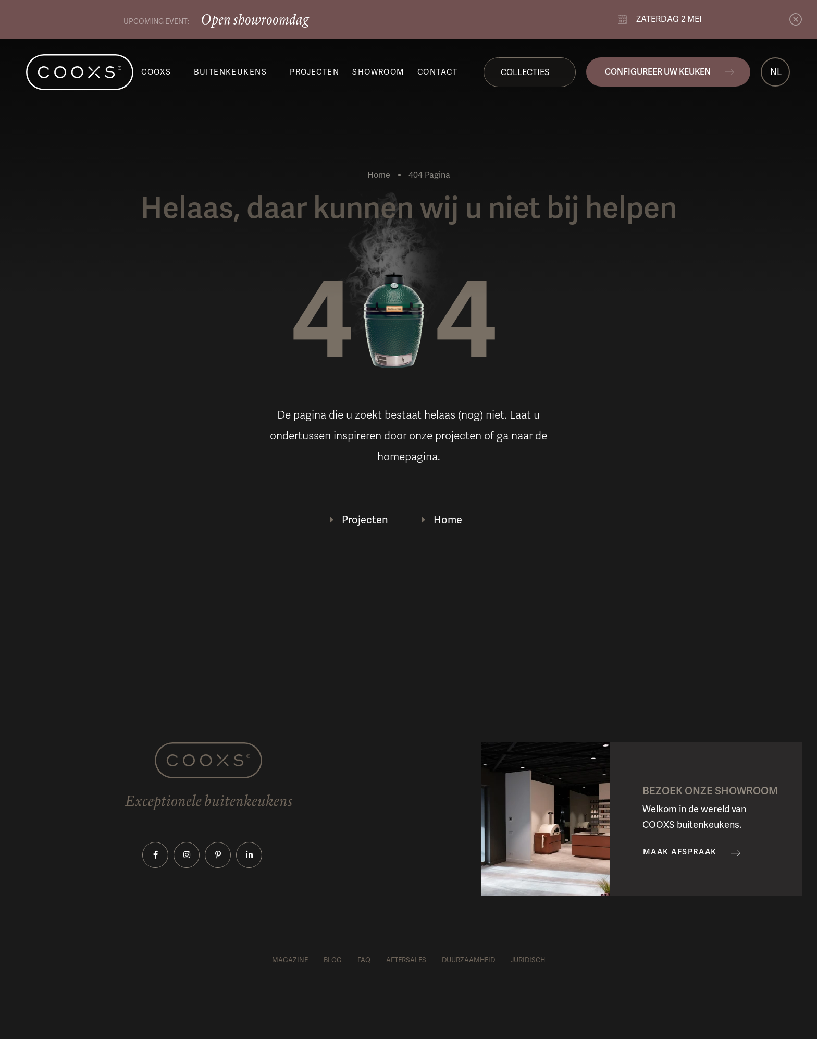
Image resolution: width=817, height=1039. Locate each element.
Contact (437, 72)
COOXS (156, 72)
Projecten (314, 72)
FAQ (363, 960)
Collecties (525, 72)
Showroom (378, 72)
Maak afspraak (680, 852)
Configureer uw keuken (658, 71)
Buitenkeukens (230, 72)
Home (378, 174)
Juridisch (528, 960)
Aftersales (406, 960)
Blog (333, 960)
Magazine (290, 960)
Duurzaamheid (468, 960)
